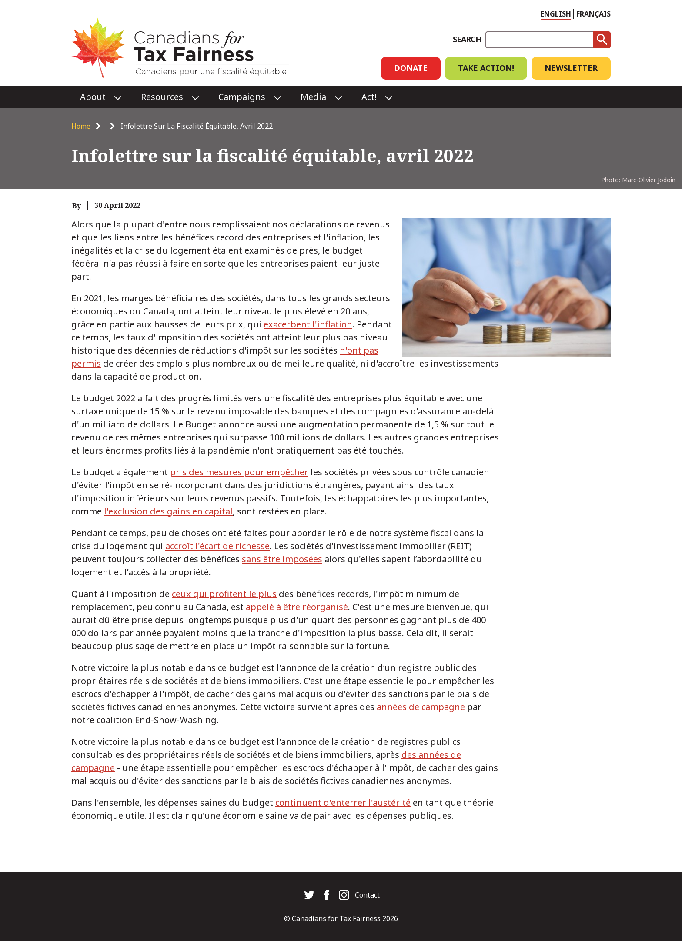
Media (313, 97)
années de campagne (421, 707)
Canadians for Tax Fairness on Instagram (344, 895)
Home (80, 126)
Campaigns (241, 97)
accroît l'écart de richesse (217, 546)
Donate (411, 68)
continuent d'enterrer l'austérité (343, 802)
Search (467, 39)
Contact (367, 895)
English (556, 14)
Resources (162, 97)
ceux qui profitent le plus (224, 594)
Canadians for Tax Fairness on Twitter (309, 895)
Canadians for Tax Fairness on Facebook (326, 895)
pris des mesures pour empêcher (239, 472)
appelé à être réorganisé (297, 607)
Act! (369, 97)
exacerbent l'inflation (308, 324)
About (93, 97)
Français (593, 14)
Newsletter (571, 68)
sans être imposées (282, 559)
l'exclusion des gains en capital (168, 511)
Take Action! (486, 68)
